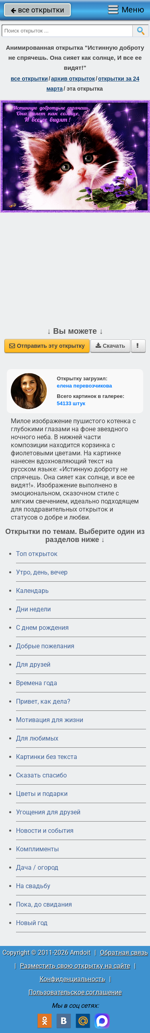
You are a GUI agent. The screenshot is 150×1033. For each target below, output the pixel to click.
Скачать (110, 346)
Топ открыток (37, 554)
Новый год (32, 923)
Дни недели (33, 609)
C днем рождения (42, 627)
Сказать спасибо (41, 775)
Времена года (36, 683)
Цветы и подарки (42, 794)
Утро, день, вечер (42, 572)
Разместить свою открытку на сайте (75, 966)
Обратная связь (124, 952)
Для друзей (33, 664)
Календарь (32, 591)
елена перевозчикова (84, 386)
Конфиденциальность (72, 979)
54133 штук (71, 403)
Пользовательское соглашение (75, 992)
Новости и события (45, 830)
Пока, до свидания (44, 904)
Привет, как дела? (43, 701)
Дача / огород (37, 867)
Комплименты (37, 849)
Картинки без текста (46, 757)
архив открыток (73, 78)
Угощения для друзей (48, 812)
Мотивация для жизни (49, 720)
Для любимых (37, 738)
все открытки (37, 10)
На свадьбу (33, 886)
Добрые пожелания (45, 646)
